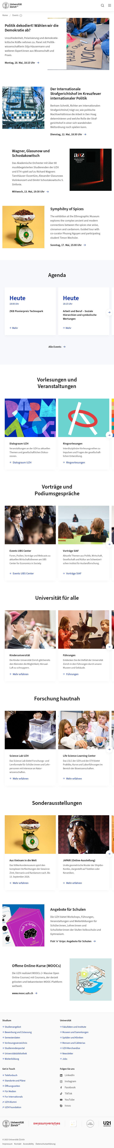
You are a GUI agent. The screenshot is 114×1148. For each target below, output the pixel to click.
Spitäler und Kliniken (72, 1037)
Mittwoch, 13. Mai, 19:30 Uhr (30, 191)
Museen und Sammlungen (75, 1032)
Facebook (68, 1087)
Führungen (72, 674)
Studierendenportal (15, 1048)
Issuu (65, 1105)
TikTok (66, 1093)
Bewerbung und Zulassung (18, 1032)
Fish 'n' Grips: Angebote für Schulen (73, 941)
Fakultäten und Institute (74, 1027)
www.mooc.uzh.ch (24, 993)
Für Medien (10, 1091)
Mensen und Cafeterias (73, 1043)
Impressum (7, 1143)
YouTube (67, 1100)
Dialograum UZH (21, 462)
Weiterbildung (12, 1059)
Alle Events (57, 347)
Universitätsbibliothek (16, 1053)
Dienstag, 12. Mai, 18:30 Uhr (68, 134)
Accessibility (28, 1143)
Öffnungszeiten (12, 1086)
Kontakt (17, 1143)
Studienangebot (13, 1027)
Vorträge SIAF (73, 573)
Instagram (68, 1081)
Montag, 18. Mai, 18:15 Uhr (25, 63)
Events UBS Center (23, 573)
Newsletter (67, 1053)
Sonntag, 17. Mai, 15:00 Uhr (68, 245)
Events (17, 15)
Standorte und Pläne (15, 1080)
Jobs (64, 1059)
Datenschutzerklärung (45, 1143)
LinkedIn (67, 1075)
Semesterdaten (12, 1037)
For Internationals (14, 1096)
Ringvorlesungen (75, 462)
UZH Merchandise (71, 1048)
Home (5, 15)
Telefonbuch (11, 1075)
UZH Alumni (11, 1102)
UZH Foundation (13, 1107)
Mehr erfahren (20, 674)
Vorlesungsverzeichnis (16, 1043)
